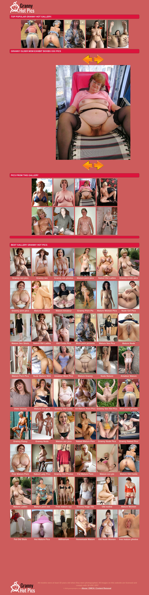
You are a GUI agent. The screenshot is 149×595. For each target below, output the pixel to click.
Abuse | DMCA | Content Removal (96, 588)
